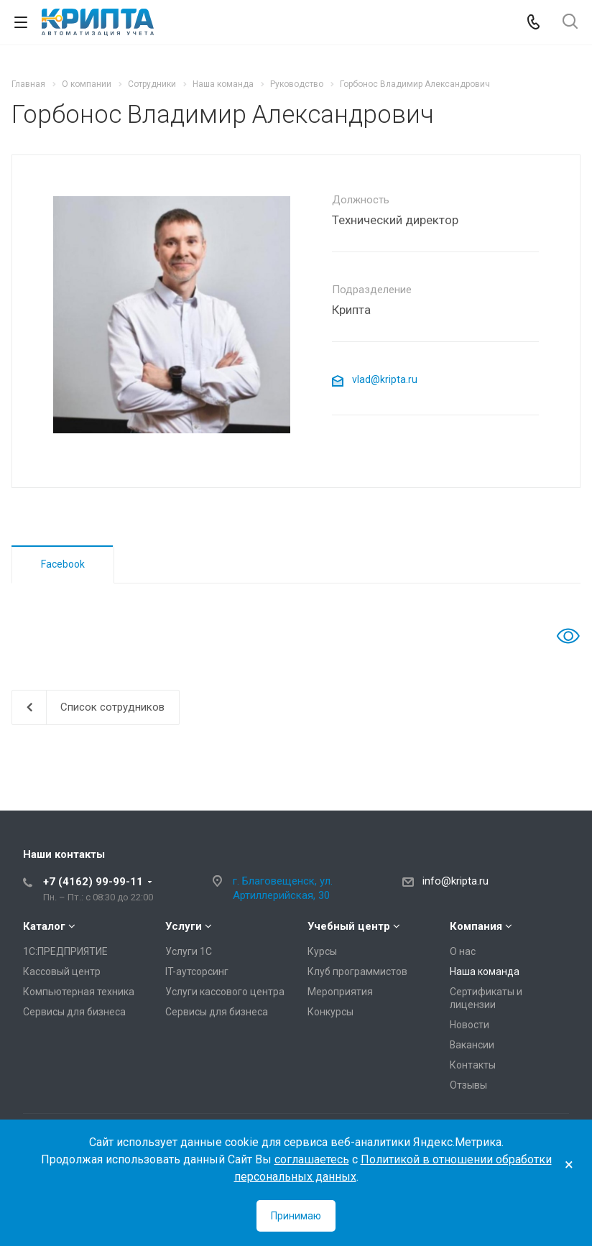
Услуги (183, 926)
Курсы (322, 951)
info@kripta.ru (455, 880)
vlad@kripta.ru (374, 379)
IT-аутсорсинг (196, 971)
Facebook (63, 564)
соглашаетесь (311, 1159)
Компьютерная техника (78, 991)
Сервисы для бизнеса (74, 1011)
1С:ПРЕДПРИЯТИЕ (65, 951)
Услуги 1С (188, 951)
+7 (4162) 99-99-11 (93, 881)
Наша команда (484, 971)
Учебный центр (348, 926)
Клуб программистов (357, 971)
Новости (469, 1024)
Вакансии (472, 1045)
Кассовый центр (62, 971)
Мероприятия (340, 991)
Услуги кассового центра (225, 991)
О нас (463, 951)
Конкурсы (330, 1011)
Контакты (473, 1065)
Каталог (44, 926)
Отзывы (468, 1085)
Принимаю (296, 1216)
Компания (476, 926)
